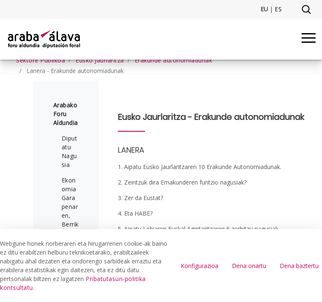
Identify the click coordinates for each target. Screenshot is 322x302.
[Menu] (308, 39)
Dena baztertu (299, 266)
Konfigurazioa (199, 266)
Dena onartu (249, 266)
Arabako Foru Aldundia (65, 114)
